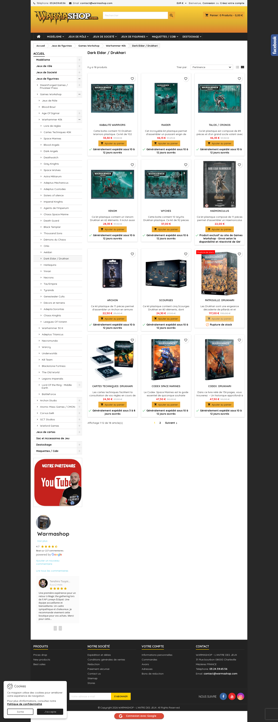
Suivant (171, 423)
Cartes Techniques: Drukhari (112, 386)
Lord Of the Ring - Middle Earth (57, 386)
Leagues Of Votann (55, 321)
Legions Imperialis (52, 378)
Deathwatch (51, 157)
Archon (112, 300)
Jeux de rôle (77, 36)
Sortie (20, 711)
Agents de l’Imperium (56, 208)
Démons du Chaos (55, 239)
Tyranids (49, 290)
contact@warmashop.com (96, 3)
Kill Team (47, 359)
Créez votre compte (232, 3)
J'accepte (50, 711)
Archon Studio (48, 400)
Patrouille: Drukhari (219, 300)
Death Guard (51, 220)
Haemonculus (219, 211)
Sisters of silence (54, 195)
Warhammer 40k (52, 119)
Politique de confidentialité (24, 704)
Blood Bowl (48, 107)
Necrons (49, 277)
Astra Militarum (53, 176)
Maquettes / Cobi (164, 36)
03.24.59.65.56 (58, 3)
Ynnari (47, 271)
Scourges (166, 300)
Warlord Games (49, 425)
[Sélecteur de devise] (182, 3)
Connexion (209, 3)
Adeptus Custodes (55, 189)
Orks (46, 246)
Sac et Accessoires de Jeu (53, 438)
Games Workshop (51, 94)
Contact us (94, 673)
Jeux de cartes (45, 432)
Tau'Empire (50, 283)
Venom (112, 211)
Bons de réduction (153, 673)
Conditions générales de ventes (106, 659)
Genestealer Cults (54, 296)
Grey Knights (51, 163)
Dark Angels (51, 151)
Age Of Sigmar (51, 113)
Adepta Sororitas (54, 309)
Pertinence (212, 67)
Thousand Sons (53, 233)
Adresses (147, 669)
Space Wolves (52, 170)
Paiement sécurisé (98, 669)
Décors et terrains (54, 302)
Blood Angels (51, 144)
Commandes (149, 659)
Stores (91, 683)
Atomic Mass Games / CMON (57, 406)
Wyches (166, 211)
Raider (166, 125)
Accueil (39, 53)
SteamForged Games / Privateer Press (54, 86)
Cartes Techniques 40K (57, 132)
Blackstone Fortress (54, 366)
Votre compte (153, 646)
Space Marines (52, 138)
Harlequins (50, 264)
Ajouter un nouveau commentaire (47, 562)
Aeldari (48, 252)
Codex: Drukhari (219, 386)
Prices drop (40, 654)
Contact (202, 646)
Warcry (46, 347)
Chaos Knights (52, 315)
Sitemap (92, 678)
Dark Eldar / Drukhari (56, 258)
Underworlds (49, 353)
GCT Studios (47, 419)
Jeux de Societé (103, 36)
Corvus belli (47, 413)
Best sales (39, 664)
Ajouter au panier (112, 143)
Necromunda (50, 340)
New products (41, 659)
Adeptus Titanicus (52, 334)
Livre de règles (52, 125)
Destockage (191, 36)
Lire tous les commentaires (52, 570)
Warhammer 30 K (52, 328)
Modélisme (54, 36)
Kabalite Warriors (112, 125)
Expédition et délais (99, 654)
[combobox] (139, 15)
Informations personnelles (157, 654)
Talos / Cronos (220, 125)
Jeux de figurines (133, 36)
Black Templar (52, 227)
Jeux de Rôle (49, 100)
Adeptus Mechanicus (56, 182)
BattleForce (49, 394)
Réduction (94, 664)
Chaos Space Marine (56, 214)
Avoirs (145, 664)
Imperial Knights (53, 201)
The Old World (50, 372)
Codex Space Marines (166, 386)
